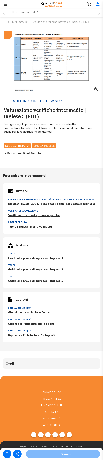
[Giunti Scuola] (51, 4)
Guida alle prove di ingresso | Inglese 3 (35, 269)
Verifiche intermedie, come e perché (34, 215)
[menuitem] (33, 434)
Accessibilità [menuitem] (51, 425)
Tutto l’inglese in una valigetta (30, 226)
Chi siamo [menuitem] (51, 412)
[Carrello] (89, 4)
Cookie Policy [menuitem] (51, 392)
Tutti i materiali (20, 21)
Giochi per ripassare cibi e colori (31, 323)
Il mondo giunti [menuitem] (51, 405)
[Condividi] (17, 454)
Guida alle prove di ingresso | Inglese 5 (35, 280)
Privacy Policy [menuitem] (51, 398)
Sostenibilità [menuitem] (51, 418)
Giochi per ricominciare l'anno (29, 312)
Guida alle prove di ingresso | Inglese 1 (35, 258)
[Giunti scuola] (51, 382)
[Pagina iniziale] (5, 22)
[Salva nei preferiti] (7, 454)
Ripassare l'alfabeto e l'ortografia (32, 335)
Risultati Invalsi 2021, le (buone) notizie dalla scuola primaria (51, 204)
